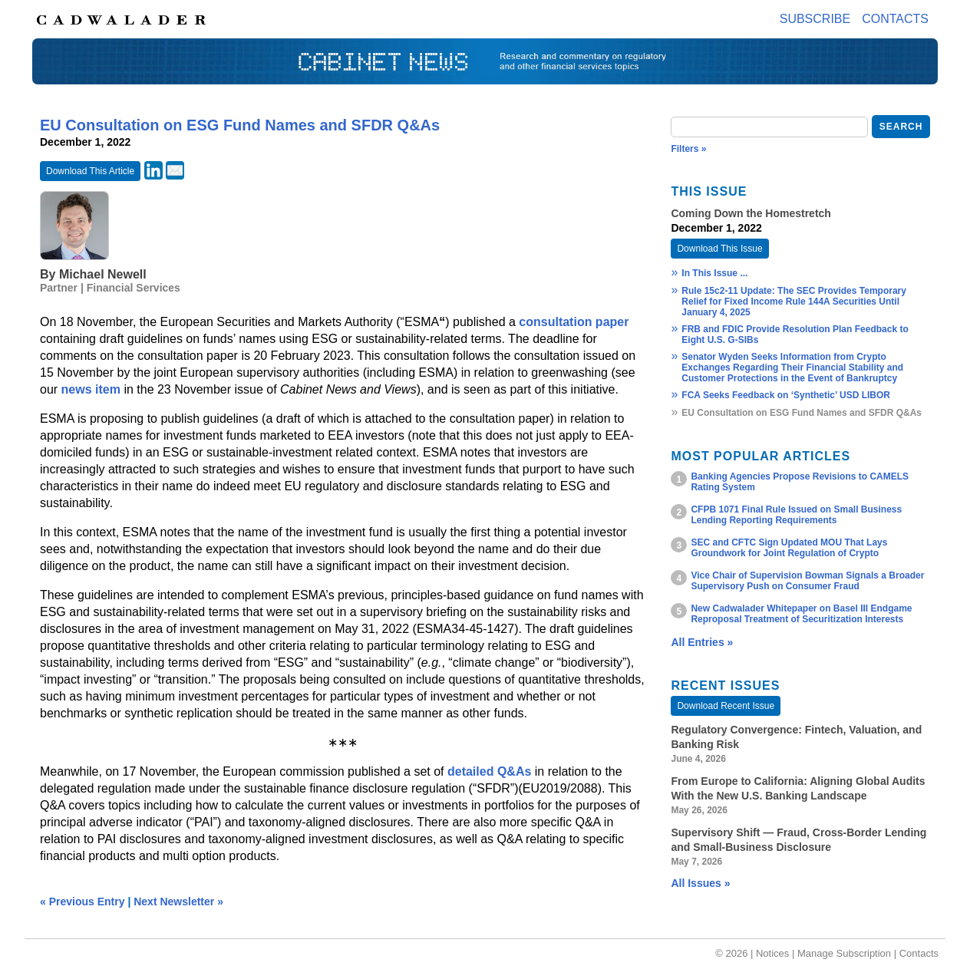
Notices (772, 953)
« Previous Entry (82, 901)
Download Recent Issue (725, 705)
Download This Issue (719, 248)
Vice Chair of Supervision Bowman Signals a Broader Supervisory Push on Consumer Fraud (807, 581)
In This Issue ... (714, 273)
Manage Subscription (844, 953)
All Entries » (702, 642)
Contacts (895, 18)
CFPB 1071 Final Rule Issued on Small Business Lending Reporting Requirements (796, 515)
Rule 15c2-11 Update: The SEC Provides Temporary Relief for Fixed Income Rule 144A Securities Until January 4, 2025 (793, 301)
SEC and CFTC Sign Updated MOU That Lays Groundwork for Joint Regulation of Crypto (789, 548)
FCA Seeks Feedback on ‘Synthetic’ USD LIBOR (785, 395)
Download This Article (90, 171)
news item (90, 389)
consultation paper (574, 321)
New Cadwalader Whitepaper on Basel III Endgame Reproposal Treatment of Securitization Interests (801, 614)
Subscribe (815, 18)
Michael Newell (103, 274)
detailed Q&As (489, 771)
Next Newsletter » (178, 901)
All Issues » (700, 883)
